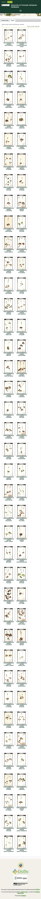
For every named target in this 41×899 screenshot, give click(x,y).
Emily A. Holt (9, 334)
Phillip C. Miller (21, 86)
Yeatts (21, 810)
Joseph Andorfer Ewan (21, 562)
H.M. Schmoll (9, 644)
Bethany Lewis (21, 665)
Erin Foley (22, 479)
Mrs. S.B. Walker (21, 107)
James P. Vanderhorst (22, 65)
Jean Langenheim (9, 45)
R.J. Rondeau (22, 148)
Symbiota (23, 895)
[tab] (5, 20)
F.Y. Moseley (8, 169)
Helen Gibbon (22, 376)
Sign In (10, 2)
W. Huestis (21, 706)
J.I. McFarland (8, 210)
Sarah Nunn (8, 479)
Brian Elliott (8, 562)
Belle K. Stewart (21, 624)
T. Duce (21, 541)
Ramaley (22, 210)
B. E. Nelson (8, 396)
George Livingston (8, 251)
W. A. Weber (21, 500)
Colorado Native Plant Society (22, 46)
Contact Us (4, 2)
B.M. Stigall (8, 458)
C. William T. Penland (8, 665)
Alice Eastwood (21, 686)
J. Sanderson (9, 417)
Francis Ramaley (21, 355)
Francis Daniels (8, 231)
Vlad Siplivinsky (8, 438)
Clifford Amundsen (8, 376)
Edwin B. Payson (8, 127)
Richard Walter (8, 107)
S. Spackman (22, 396)
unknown (22, 644)
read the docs (24, 892)
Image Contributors (8, 14)
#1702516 (37, 889)
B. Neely (8, 603)
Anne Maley (21, 727)
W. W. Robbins (21, 272)
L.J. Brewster (9, 148)
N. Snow (9, 624)
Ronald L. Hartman (8, 541)
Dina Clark (8, 86)
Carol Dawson (8, 520)
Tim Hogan (8, 65)
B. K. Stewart (22, 438)
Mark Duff (8, 355)
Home (1, 14)
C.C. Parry (21, 293)
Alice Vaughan (8, 293)
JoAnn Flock (22, 127)
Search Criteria (5, 20)
